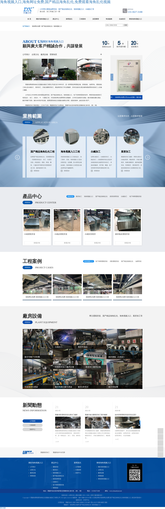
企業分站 (72, 495)
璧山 (92, 502)
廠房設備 (44, 54)
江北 (85, 502)
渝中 (88, 502)
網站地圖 (79, 495)
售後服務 (109, 19)
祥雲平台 (86, 500)
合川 (95, 502)
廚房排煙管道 (57, 479)
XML (88, 495)
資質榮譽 (95, 19)
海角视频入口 (58, 26)
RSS (84, 495)
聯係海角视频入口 (135, 19)
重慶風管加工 (45, 452)
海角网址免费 (36, 26)
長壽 (98, 502)
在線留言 (122, 19)
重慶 (67, 502)
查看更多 (27, 122)
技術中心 (78, 473)
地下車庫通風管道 (58, 485)
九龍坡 (81, 502)
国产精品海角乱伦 (47, 26)
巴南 (77, 502)
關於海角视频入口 (42, 19)
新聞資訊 (69, 19)
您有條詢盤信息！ (97, 495)
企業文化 (35, 54)
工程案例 (82, 19)
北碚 (73, 502)
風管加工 (55, 470)
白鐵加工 (55, 482)
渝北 (70, 502)
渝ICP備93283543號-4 (86, 497)
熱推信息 (65, 495)
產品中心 (56, 19)
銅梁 (102, 502)
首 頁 (29, 19)
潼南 (105, 502)
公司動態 (78, 467)
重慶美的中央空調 (59, 452)
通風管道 (55, 467)
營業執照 (53, 54)
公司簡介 (26, 54)
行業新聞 (78, 470)
